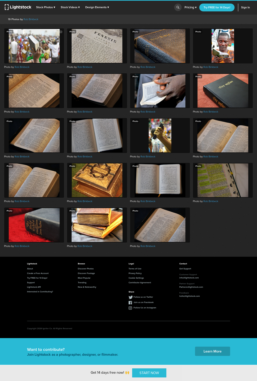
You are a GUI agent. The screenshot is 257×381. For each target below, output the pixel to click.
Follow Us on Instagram (145, 307)
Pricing (190, 7)
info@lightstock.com (189, 277)
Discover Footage (86, 273)
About (30, 268)
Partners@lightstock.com (191, 286)
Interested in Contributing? (40, 291)
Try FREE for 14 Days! (217, 7)
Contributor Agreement (140, 282)
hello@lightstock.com (189, 296)
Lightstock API (34, 286)
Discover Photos (86, 268)
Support (31, 282)
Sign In (245, 7)
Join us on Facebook (144, 302)
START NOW (149, 372)
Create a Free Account (38, 273)
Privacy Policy (135, 273)
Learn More (213, 351)
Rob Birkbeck (31, 19)
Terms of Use (135, 268)
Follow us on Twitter (143, 296)
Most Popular (84, 277)
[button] (46, 7)
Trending (82, 282)
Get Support (185, 268)
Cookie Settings (136, 277)
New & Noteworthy (87, 286)
